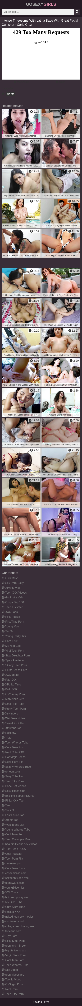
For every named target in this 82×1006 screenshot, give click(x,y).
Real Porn (10, 989)
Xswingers (10, 713)
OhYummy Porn (13, 694)
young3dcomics (13, 887)
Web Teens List (13, 824)
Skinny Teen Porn (14, 665)
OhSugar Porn (12, 984)
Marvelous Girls (13, 699)
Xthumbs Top (11, 728)
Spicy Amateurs (13, 660)
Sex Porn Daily (13, 582)
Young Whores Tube (16, 829)
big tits (10, 94)
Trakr (7, 737)
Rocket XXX (11, 911)
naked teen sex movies (18, 916)
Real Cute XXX (13, 752)
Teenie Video (11, 979)
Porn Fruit (9, 641)
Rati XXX (9, 679)
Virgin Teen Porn (14, 955)
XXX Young (10, 674)
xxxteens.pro (11, 863)
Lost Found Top (13, 815)
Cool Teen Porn (13, 834)
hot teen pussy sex (15, 897)
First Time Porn (13, 621)
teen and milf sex (14, 945)
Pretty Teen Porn (14, 708)
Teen (6, 805)
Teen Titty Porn (13, 781)
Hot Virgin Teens (13, 757)
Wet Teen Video (13, 718)
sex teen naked (13, 921)
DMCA (38, 1002)
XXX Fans (10, 612)
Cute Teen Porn (13, 747)
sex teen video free (15, 877)
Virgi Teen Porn (13, 650)
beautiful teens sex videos (19, 844)
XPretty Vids (11, 587)
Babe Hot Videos (14, 786)
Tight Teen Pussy (14, 848)
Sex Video (10, 969)
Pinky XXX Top (13, 800)
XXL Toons (10, 892)
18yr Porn (9, 936)
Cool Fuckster (12, 853)
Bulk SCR (9, 689)
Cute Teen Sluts (13, 868)
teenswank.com (13, 882)
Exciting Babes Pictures (18, 795)
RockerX (9, 732)
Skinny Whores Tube (16, 766)
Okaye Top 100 (13, 602)
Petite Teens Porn (14, 670)
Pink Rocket (11, 616)
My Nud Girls (11, 645)
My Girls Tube (12, 902)
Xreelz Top (10, 819)
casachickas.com (14, 873)
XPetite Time (11, 684)
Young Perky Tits (14, 636)
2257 (46, 1002)
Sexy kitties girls (13, 790)
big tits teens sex (14, 950)
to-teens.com (11, 931)
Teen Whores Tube (15, 742)
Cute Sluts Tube (13, 906)
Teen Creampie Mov (16, 839)
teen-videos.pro (13, 974)
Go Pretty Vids (12, 597)
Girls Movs (10, 578)
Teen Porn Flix (12, 858)
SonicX (8, 810)
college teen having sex (18, 926)
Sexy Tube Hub (13, 776)
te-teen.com (11, 771)
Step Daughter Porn (16, 655)
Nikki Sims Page (13, 940)
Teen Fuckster (12, 607)
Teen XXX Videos (14, 592)
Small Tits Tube (13, 703)
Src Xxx (8, 631)
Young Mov (10, 626)
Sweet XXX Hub (13, 723)
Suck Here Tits (12, 761)
